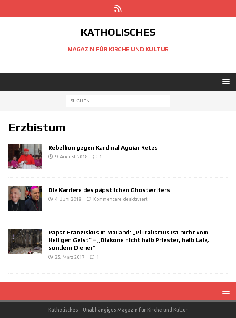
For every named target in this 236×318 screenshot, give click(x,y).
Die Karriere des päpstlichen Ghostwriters (109, 190)
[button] (224, 81)
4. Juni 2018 (68, 199)
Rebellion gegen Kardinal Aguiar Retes (103, 147)
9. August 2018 (71, 156)
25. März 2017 (69, 257)
